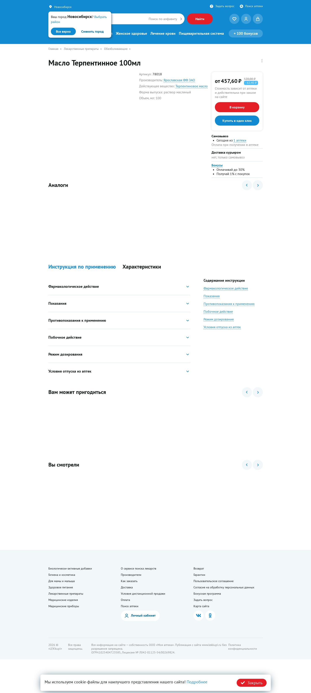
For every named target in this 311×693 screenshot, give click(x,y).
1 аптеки (240, 140)
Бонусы (217, 165)
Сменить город (92, 31)
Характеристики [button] (142, 278)
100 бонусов (246, 33)
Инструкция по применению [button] (82, 278)
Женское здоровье (131, 33)
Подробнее (197, 682)
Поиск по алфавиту (163, 19)
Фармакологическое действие (226, 299)
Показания (212, 307)
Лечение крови (163, 33)
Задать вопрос (224, 6)
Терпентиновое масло (192, 86)
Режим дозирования (219, 330)
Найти (199, 19)
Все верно (63, 31)
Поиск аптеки (254, 6)
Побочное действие (218, 323)
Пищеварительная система (201, 33)
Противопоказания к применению (229, 315)
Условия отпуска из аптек (222, 338)
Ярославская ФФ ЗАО (179, 80)
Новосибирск (63, 7)
